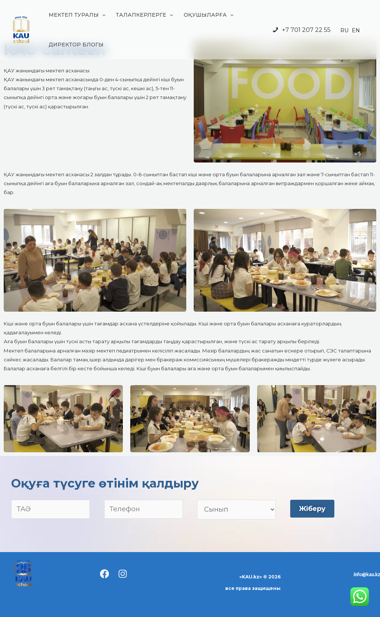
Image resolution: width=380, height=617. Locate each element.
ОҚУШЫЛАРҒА (208, 15)
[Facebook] (104, 573)
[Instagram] (122, 573)
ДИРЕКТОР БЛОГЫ (76, 44)
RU (344, 30)
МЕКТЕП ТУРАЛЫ (77, 15)
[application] (102, 15)
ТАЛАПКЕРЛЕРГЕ (144, 15)
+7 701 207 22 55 (301, 30)
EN (356, 30)
